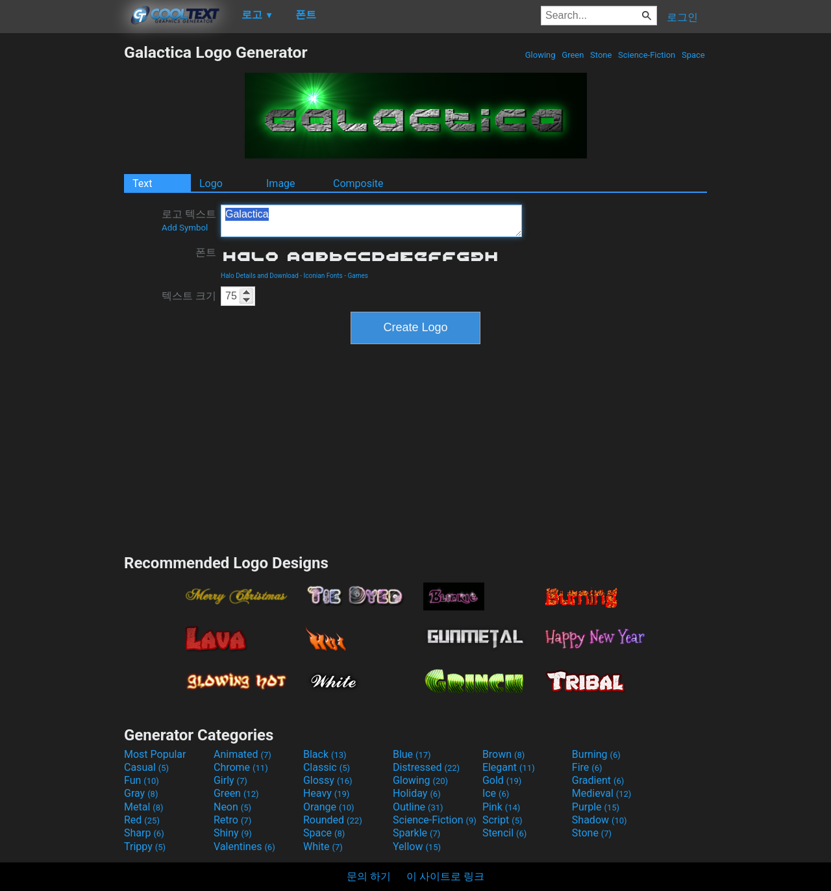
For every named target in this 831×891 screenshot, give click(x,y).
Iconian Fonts (323, 275)
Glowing (540, 55)
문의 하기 (369, 876)
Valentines (244, 846)
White (323, 846)
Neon (232, 807)
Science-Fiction (647, 55)
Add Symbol (185, 227)
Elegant (508, 767)
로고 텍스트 (189, 220)
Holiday (417, 793)
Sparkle (416, 833)
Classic (326, 767)
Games (357, 275)
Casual (146, 767)
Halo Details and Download (260, 275)
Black (325, 754)
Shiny (233, 833)
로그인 (682, 17)
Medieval (602, 793)
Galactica (371, 221)
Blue (412, 754)
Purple (595, 807)
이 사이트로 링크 (445, 876)
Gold (502, 780)
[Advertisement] (62, 238)
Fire (587, 767)
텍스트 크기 (189, 296)
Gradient (598, 780)
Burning (596, 754)
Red (142, 820)
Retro (232, 820)
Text (142, 183)
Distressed (426, 767)
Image (280, 183)
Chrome (241, 767)
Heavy (326, 793)
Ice (495, 793)
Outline (418, 807)
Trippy (145, 846)
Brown (503, 754)
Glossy (328, 780)
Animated (242, 754)
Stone (601, 55)
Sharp (144, 833)
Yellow (417, 846)
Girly (230, 780)
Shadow (599, 820)
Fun (141, 780)
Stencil (504, 833)
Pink (501, 807)
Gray (141, 793)
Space (693, 55)
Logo (211, 183)
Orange (328, 807)
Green (573, 55)
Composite (358, 183)
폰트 (205, 252)
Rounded (332, 820)
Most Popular (155, 754)
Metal (144, 807)
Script (502, 820)
